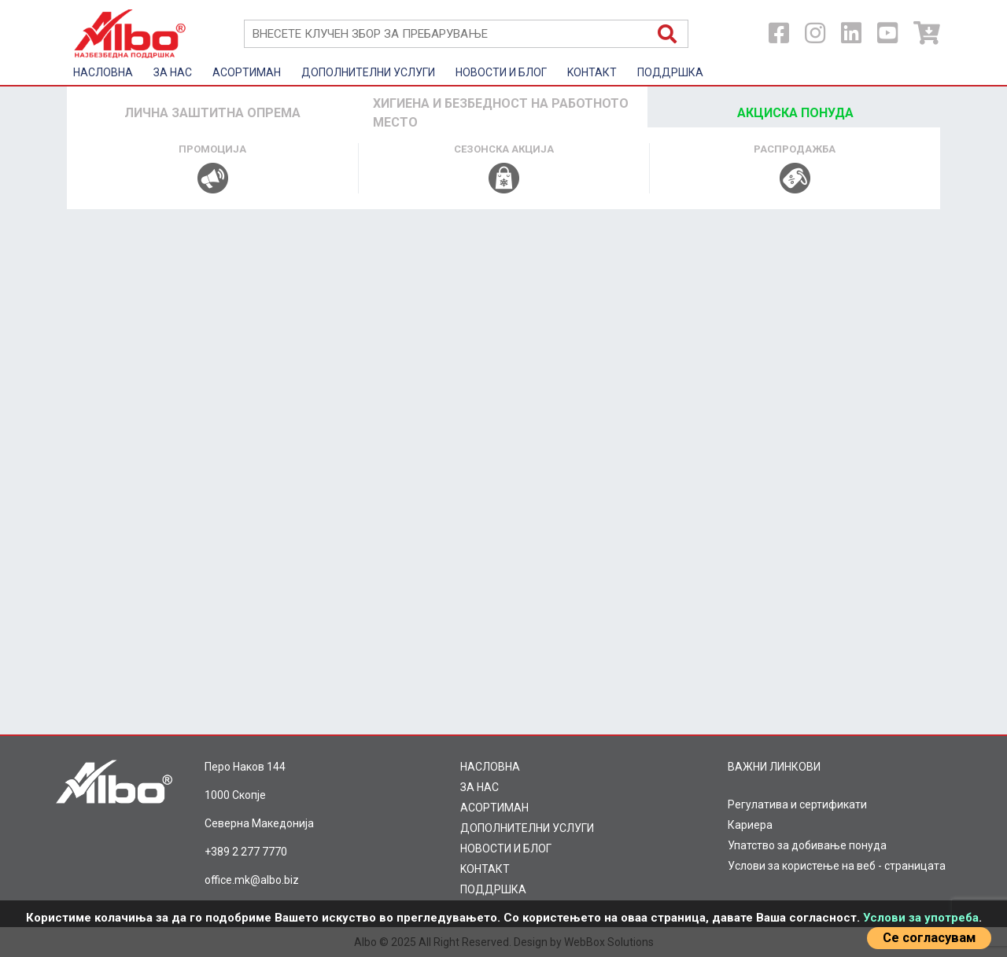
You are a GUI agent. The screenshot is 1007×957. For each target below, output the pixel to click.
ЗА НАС (172, 72)
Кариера (750, 825)
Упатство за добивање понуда (807, 845)
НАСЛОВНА (103, 72)
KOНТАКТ (592, 72)
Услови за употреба (921, 918)
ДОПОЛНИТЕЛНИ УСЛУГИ (368, 72)
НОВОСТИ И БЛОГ (501, 72)
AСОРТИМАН (246, 72)
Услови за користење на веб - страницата (837, 865)
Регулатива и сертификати (797, 804)
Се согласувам (929, 937)
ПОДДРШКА (670, 72)
